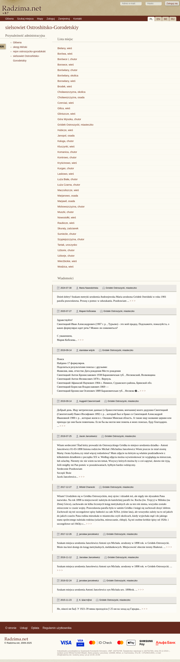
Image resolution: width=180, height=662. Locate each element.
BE (165, 19)
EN (158, 19)
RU (173, 19)
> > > (132, 300)
